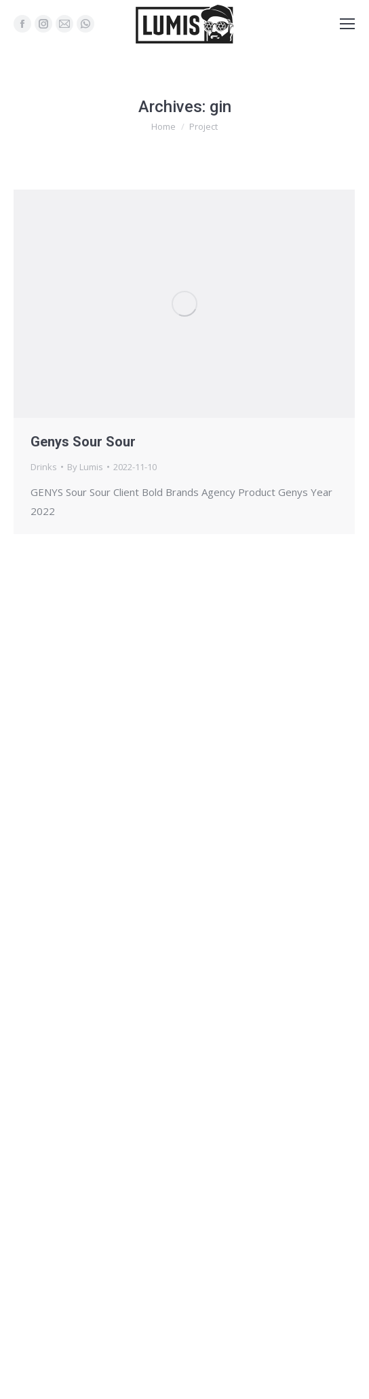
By (85, 467)
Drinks (44, 467)
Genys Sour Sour (83, 441)
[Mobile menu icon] (347, 24)
